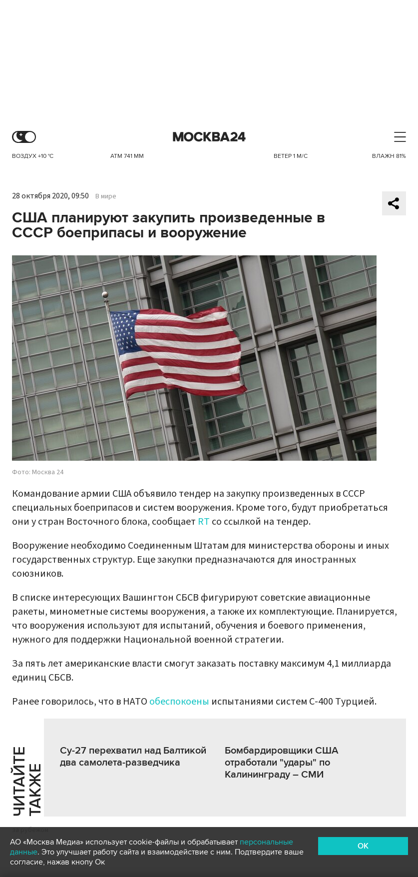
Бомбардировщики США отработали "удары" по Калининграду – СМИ (281, 763)
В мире (105, 196)
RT (204, 522)
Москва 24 (209, 137)
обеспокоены (179, 702)
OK (363, 846)
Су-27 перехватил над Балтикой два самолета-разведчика (133, 757)
